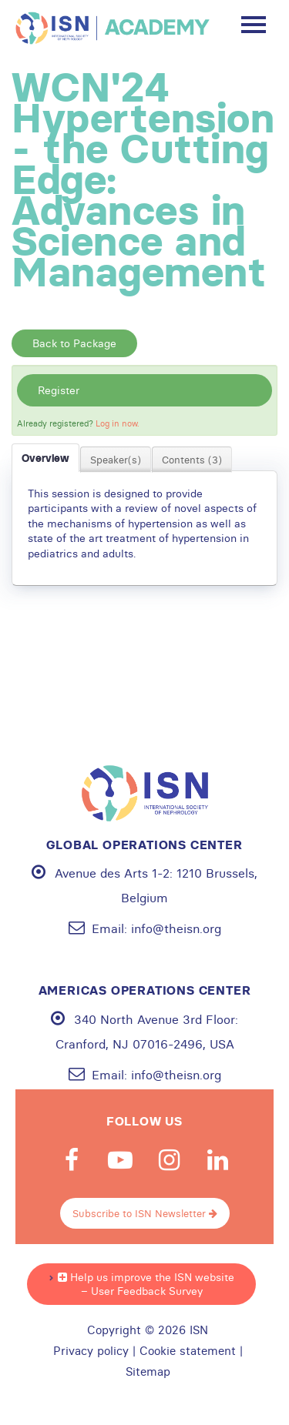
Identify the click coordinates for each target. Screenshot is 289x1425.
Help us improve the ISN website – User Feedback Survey (146, 1284)
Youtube (120, 1160)
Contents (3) (192, 459)
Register (58, 390)
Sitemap (148, 1372)
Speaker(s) (115, 459)
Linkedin (217, 1160)
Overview (45, 458)
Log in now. (117, 423)
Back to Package (74, 343)
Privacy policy (91, 1351)
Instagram (168, 1160)
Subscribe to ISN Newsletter (144, 1213)
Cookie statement (187, 1351)
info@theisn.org (176, 928)
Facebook (71, 1160)
